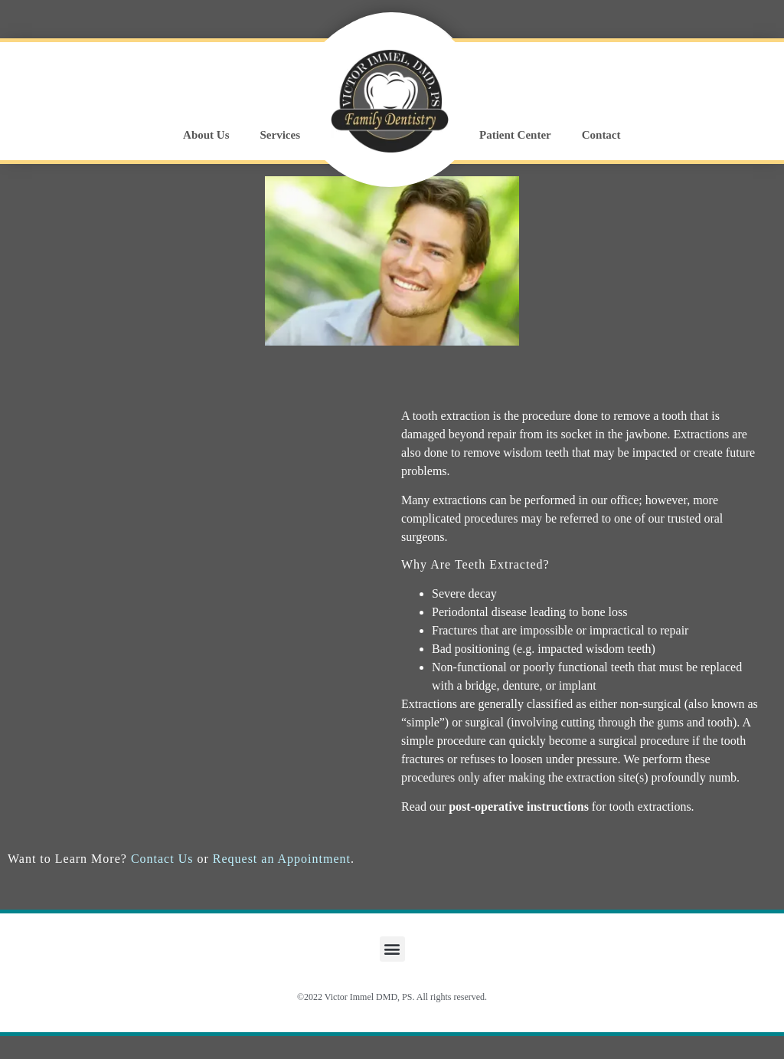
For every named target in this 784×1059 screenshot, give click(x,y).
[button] (392, 949)
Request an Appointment (282, 858)
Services (280, 135)
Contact (601, 135)
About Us (206, 135)
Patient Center (515, 135)
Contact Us (162, 858)
